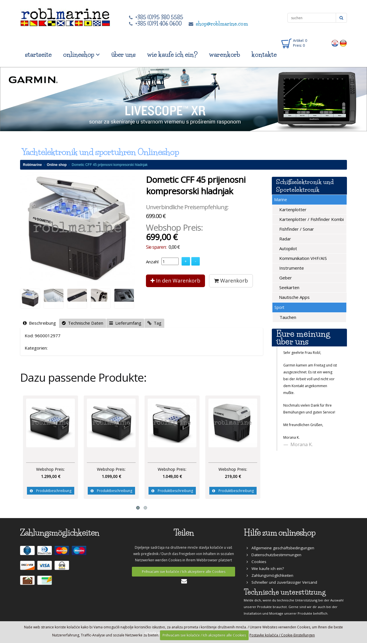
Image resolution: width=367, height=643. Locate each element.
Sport (279, 307)
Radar (284, 239)
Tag (154, 323)
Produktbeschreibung (50, 490)
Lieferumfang (125, 323)
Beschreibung (39, 323)
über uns (123, 54)
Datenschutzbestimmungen (274, 554)
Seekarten (288, 287)
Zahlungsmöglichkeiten (270, 575)
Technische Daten (82, 323)
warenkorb (224, 54)
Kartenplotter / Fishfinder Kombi (311, 219)
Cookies (256, 561)
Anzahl (152, 261)
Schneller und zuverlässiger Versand (282, 582)
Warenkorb (231, 280)
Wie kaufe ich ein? (265, 568)
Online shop (57, 165)
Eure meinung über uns (303, 337)
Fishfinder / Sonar (296, 229)
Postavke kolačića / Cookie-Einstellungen (282, 635)
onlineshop (81, 54)
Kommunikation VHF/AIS (302, 258)
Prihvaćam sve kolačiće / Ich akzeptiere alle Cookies (183, 571)
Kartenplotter (292, 209)
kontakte (264, 54)
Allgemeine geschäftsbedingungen (280, 547)
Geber (285, 278)
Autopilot (287, 248)
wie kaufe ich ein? (172, 54)
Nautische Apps (294, 297)
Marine (280, 199)
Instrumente (291, 268)
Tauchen (287, 317)
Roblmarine (32, 165)
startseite (38, 54)
